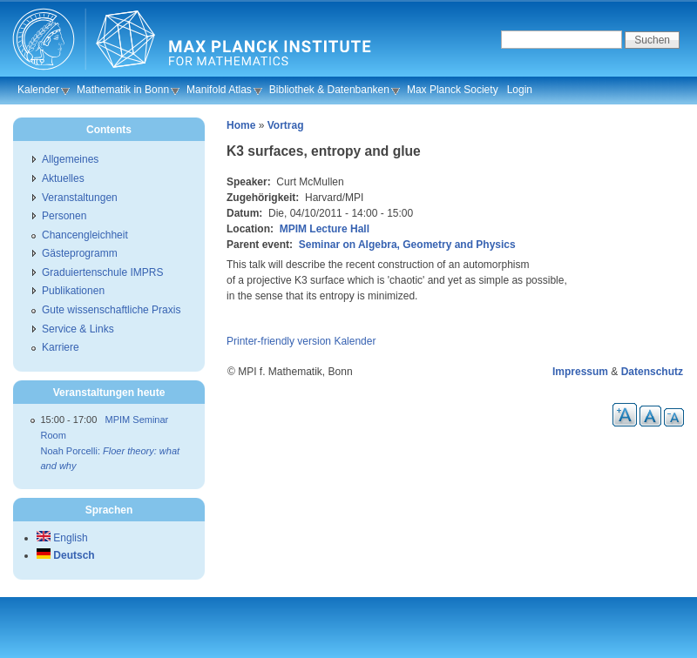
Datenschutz (652, 372)
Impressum (580, 372)
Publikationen (73, 291)
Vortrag (285, 125)
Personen (64, 216)
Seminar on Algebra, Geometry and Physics (407, 244)
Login (519, 90)
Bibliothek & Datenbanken (329, 90)
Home (241, 125)
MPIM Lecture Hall (324, 229)
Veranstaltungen (80, 197)
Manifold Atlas (219, 90)
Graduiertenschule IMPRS (102, 272)
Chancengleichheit (85, 235)
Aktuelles (63, 178)
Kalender (38, 90)
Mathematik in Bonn (123, 90)
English (62, 538)
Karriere (60, 347)
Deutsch (66, 555)
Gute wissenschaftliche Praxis (111, 310)
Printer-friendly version (279, 341)
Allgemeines (70, 159)
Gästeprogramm (80, 253)
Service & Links (78, 329)
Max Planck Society (452, 90)
